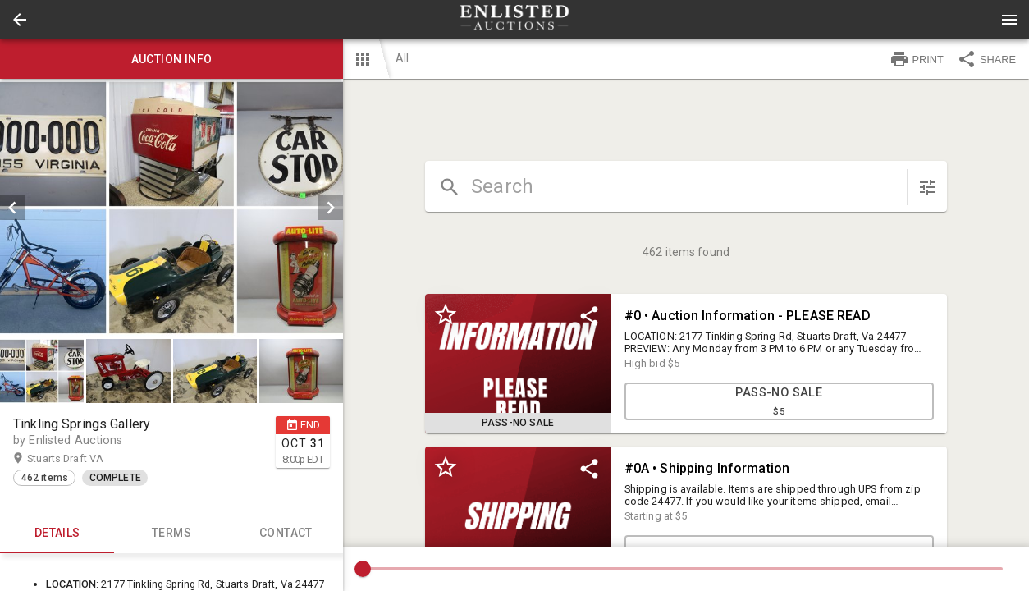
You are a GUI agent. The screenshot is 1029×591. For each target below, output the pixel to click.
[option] (171, 208)
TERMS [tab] (171, 533)
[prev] (12, 207)
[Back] (19, 19)
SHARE (986, 59)
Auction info (171, 59)
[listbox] (171, 208)
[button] (19, 19)
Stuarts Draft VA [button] (81, 458)
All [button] (402, 58)
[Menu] (1009, 19)
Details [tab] (57, 533)
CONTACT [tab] (286, 533)
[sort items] (927, 187)
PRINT (917, 59)
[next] (330, 207)
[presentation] (514, 19)
